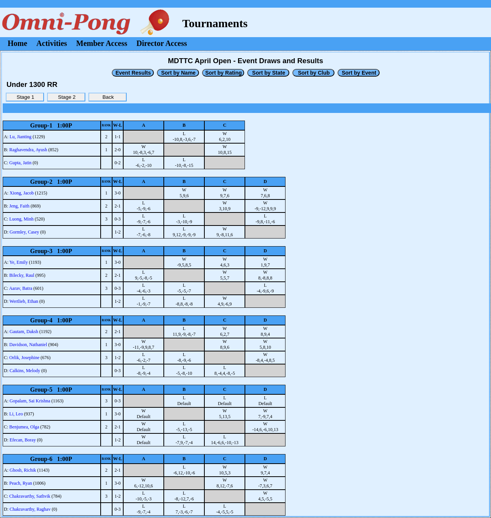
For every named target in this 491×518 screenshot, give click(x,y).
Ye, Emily (19, 262)
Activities (51, 43)
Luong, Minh (21, 219)
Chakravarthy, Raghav (30, 509)
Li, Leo (16, 414)
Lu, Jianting (20, 136)
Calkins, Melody (25, 370)
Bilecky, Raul (21, 275)
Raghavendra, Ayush (28, 149)
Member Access (101, 43)
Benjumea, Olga (24, 427)
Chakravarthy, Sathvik (29, 496)
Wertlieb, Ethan (24, 301)
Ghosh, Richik (23, 470)
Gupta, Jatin (20, 162)
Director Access (162, 43)
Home (17, 43)
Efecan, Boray (23, 440)
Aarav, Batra (21, 288)
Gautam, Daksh (24, 331)
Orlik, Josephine (24, 357)
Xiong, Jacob (22, 193)
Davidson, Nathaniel (28, 344)
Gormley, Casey (24, 232)
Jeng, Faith (19, 206)
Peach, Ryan (20, 483)
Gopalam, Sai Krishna (30, 401)
